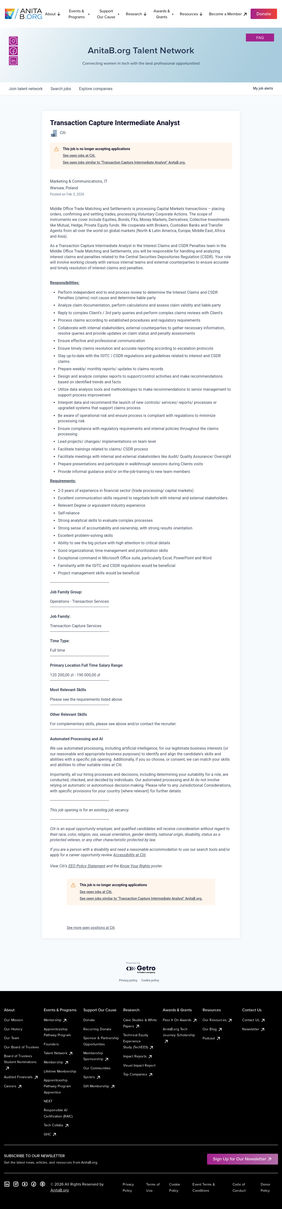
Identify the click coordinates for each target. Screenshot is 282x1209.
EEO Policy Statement (86, 866)
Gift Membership (99, 1086)
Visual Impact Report (139, 1065)
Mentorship (56, 1019)
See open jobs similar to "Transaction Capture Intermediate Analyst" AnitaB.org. (124, 162)
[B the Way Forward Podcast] (43, 1184)
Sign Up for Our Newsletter (242, 1159)
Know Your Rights (135, 866)
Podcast (212, 1038)
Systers (92, 1076)
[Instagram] (13, 41)
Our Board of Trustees (21, 1047)
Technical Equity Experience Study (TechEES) (138, 1041)
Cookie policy (150, 980)
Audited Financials (21, 1076)
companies (96, 88)
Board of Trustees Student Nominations (20, 1062)
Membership (56, 1062)
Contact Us (253, 1019)
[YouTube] (25, 1184)
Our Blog (213, 1029)
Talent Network (58, 1053)
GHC (50, 1134)
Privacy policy (128, 980)
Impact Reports (138, 1056)
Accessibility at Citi (129, 855)
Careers (13, 1086)
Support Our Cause (108, 14)
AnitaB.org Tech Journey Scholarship (179, 1035)
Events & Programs (79, 14)
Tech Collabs (57, 1125)
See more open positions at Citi (91, 928)
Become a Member (228, 14)
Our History (13, 1029)
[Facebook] (13, 50)
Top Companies (138, 1074)
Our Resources (218, 1019)
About (53, 14)
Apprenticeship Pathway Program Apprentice (57, 1086)
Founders (51, 1044)
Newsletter (253, 1029)
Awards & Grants (164, 14)
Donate (89, 1019)
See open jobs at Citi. (79, 155)
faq (260, 37)
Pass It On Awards (180, 1019)
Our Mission (13, 1019)
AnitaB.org (59, 1190)
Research (136, 14)
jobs (60, 88)
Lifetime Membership (60, 1071)
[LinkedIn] (13, 60)
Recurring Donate (97, 1029)
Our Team (11, 1037)
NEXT (48, 1101)
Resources (191, 14)
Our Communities (97, 1068)
